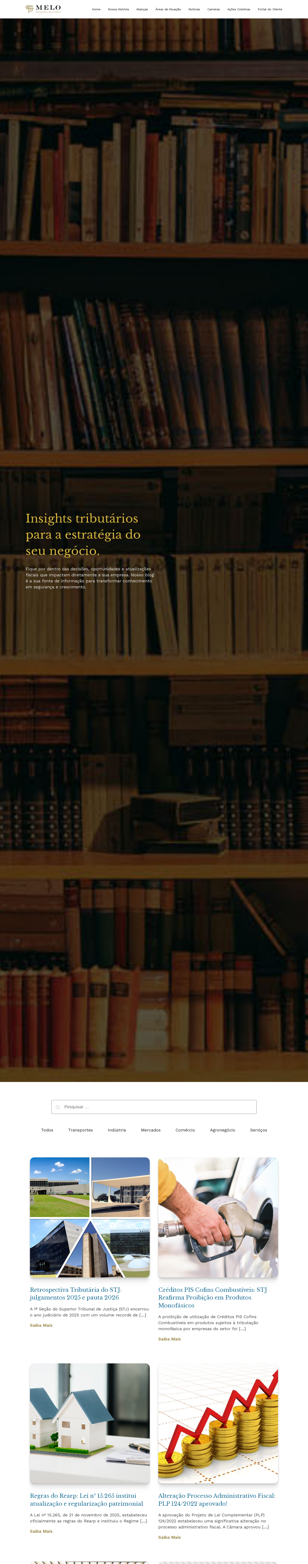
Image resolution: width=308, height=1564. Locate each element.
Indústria (117, 1130)
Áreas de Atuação (168, 9)
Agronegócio (222, 1130)
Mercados (151, 1130)
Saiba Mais (41, 1325)
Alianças (142, 9)
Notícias (194, 9)
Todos (47, 1130)
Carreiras (213, 9)
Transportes (80, 1130)
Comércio (185, 1130)
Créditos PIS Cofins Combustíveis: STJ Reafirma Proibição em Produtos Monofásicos (212, 1297)
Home (96, 9)
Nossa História (118, 9)
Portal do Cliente (270, 9)
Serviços (258, 1130)
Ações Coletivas (238, 9)
